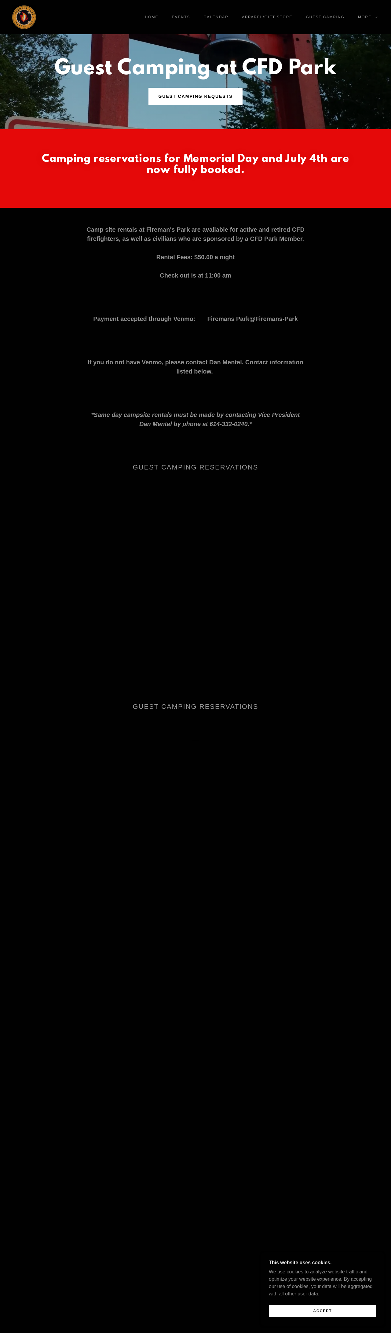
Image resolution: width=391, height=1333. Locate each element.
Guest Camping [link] (325, 17)
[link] (24, 16)
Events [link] (181, 17)
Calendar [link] (216, 17)
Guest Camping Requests (195, 96)
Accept (322, 1311)
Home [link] (152, 17)
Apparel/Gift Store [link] (267, 17)
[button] (366, 17)
